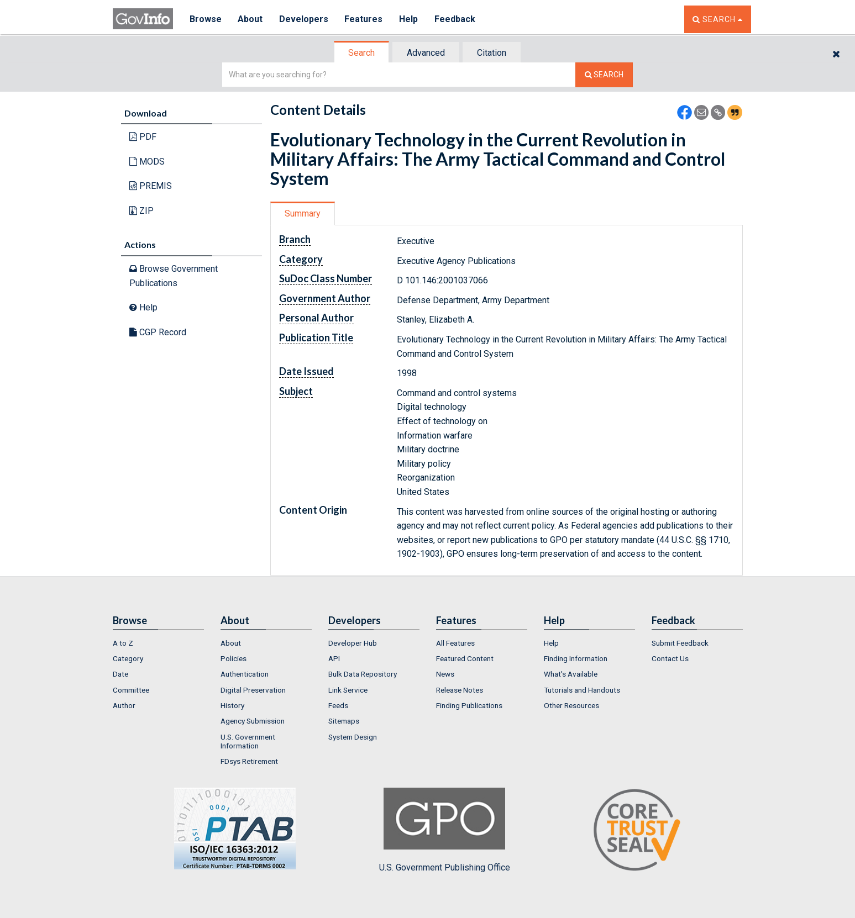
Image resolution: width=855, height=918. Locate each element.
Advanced (426, 53)
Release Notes (459, 689)
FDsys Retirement (249, 761)
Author (124, 705)
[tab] (362, 53)
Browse (206, 19)
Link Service (348, 689)
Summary (303, 213)
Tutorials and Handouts (582, 689)
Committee (131, 689)
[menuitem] (158, 643)
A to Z (123, 643)
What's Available (570, 673)
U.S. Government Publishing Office (444, 830)
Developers (304, 19)
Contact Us (670, 658)
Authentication (245, 673)
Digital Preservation (253, 689)
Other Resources (571, 705)
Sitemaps (343, 720)
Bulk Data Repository (362, 673)
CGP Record (157, 332)
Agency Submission (253, 720)
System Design (352, 736)
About (250, 19)
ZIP (141, 210)
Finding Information (575, 658)
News (445, 673)
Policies (233, 658)
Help (409, 19)
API (334, 658)
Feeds (338, 705)
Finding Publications (469, 705)
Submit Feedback (680, 643)
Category (128, 658)
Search (361, 53)
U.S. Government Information (248, 741)
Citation (491, 53)
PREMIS (150, 186)
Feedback (456, 19)
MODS (147, 161)
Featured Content (465, 658)
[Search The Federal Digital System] (604, 74)
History (232, 705)
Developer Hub (352, 643)
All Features (455, 643)
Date (120, 673)
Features (364, 19)
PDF (142, 136)
